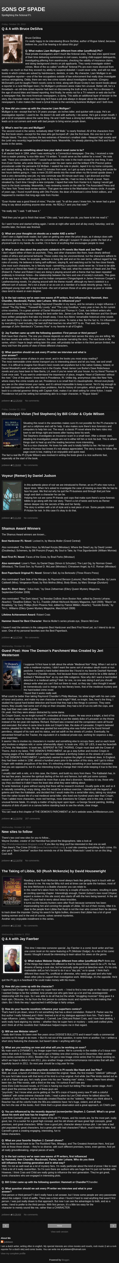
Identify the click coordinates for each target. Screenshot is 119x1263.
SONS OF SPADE (23, 9)
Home (59, 1226)
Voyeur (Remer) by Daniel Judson (29, 476)
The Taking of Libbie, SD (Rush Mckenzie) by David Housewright (54, 871)
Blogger (65, 1260)
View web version (59, 1231)
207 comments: (32, 818)
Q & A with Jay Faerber (20, 939)
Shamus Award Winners (21, 528)
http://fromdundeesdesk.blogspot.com (22, 844)
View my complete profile (13, 1253)
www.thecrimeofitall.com (50, 847)
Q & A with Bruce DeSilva (22, 29)
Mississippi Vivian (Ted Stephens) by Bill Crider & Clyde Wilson (53, 414)
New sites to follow (17, 832)
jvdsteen (8, 1242)
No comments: (32, 400)
